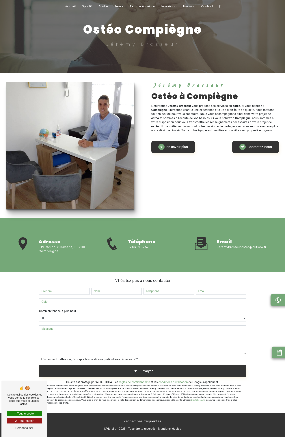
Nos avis (189, 6)
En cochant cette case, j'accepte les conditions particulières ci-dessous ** (90, 359)
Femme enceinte (142, 6)
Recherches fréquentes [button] (142, 421)
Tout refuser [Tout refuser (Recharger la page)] (24, 420)
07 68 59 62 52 (138, 250)
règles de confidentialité (134, 382)
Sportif (87, 6)
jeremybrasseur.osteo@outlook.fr (241, 244)
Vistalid (111, 429)
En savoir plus (174, 147)
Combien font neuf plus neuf (57, 311)
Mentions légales (169, 429)
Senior (118, 6)
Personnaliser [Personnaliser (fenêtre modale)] (24, 428)
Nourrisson (168, 6)
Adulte (103, 6)
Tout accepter (24, 413)
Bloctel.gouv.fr (198, 400)
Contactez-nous (255, 147)
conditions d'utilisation (173, 382)
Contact (207, 6)
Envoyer (146, 371)
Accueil (70, 6)
